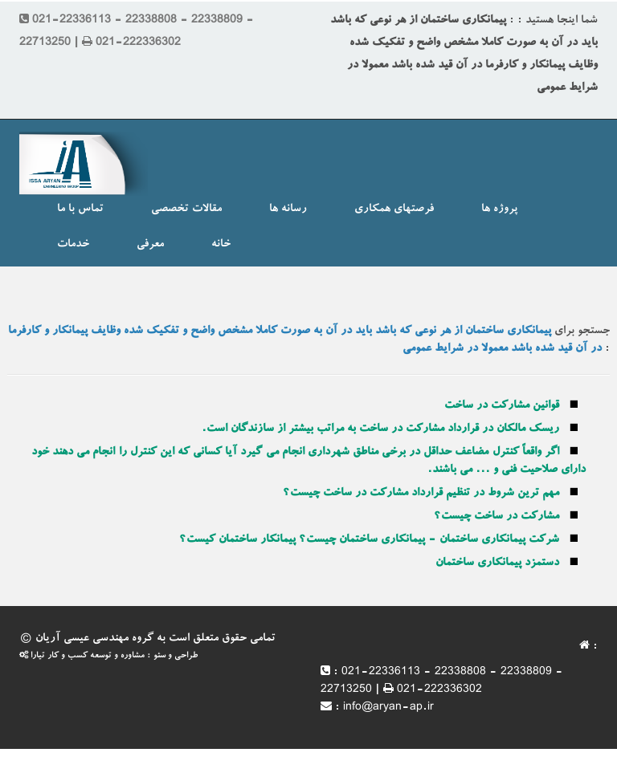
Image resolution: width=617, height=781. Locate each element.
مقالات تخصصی (186, 209)
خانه (221, 244)
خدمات (73, 244)
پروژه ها (499, 209)
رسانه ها (288, 209)
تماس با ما (80, 209)
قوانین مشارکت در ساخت (501, 406)
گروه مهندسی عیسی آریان (94, 639)
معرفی (150, 244)
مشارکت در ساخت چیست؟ (496, 517)
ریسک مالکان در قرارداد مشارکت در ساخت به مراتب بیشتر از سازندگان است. (380, 429)
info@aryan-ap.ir (388, 708)
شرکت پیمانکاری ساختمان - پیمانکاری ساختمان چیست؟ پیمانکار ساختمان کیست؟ (369, 540)
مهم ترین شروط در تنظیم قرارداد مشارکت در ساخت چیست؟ (421, 493)
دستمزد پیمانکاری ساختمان (497, 563)
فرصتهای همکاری (394, 209)
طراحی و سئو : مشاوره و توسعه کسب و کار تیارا (108, 656)
